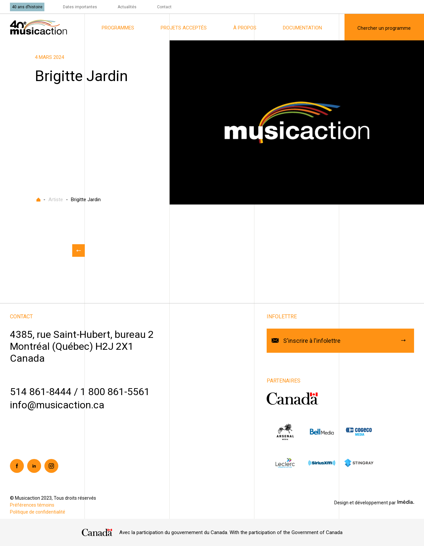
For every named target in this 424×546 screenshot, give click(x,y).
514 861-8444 (41, 391)
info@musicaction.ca (57, 405)
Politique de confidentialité (37, 512)
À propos (244, 28)
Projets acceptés (184, 28)
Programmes (118, 28)
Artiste (55, 200)
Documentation (302, 28)
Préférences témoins (32, 505)
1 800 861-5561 (115, 391)
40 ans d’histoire (27, 7)
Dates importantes (80, 7)
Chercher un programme (384, 28)
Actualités (127, 7)
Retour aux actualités (78, 250)
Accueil (38, 200)
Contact (164, 7)
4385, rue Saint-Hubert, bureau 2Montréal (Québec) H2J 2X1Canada (82, 346)
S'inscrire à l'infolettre (312, 340)
